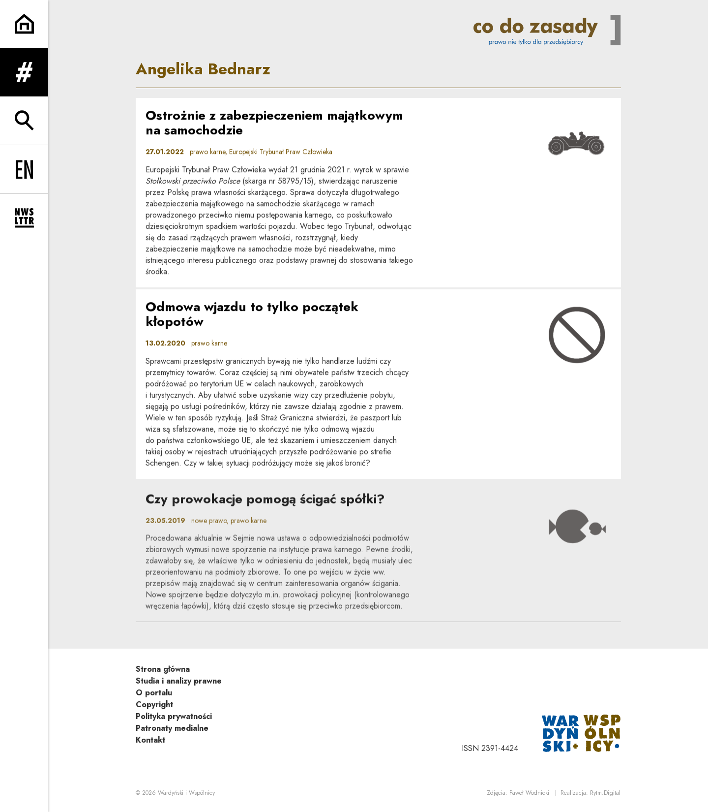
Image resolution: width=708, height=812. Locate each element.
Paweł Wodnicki (529, 792)
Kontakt (150, 740)
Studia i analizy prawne (179, 681)
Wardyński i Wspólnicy (186, 792)
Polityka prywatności (174, 716)
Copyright (154, 704)
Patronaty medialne (172, 728)
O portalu (154, 692)
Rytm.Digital (605, 792)
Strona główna (163, 669)
